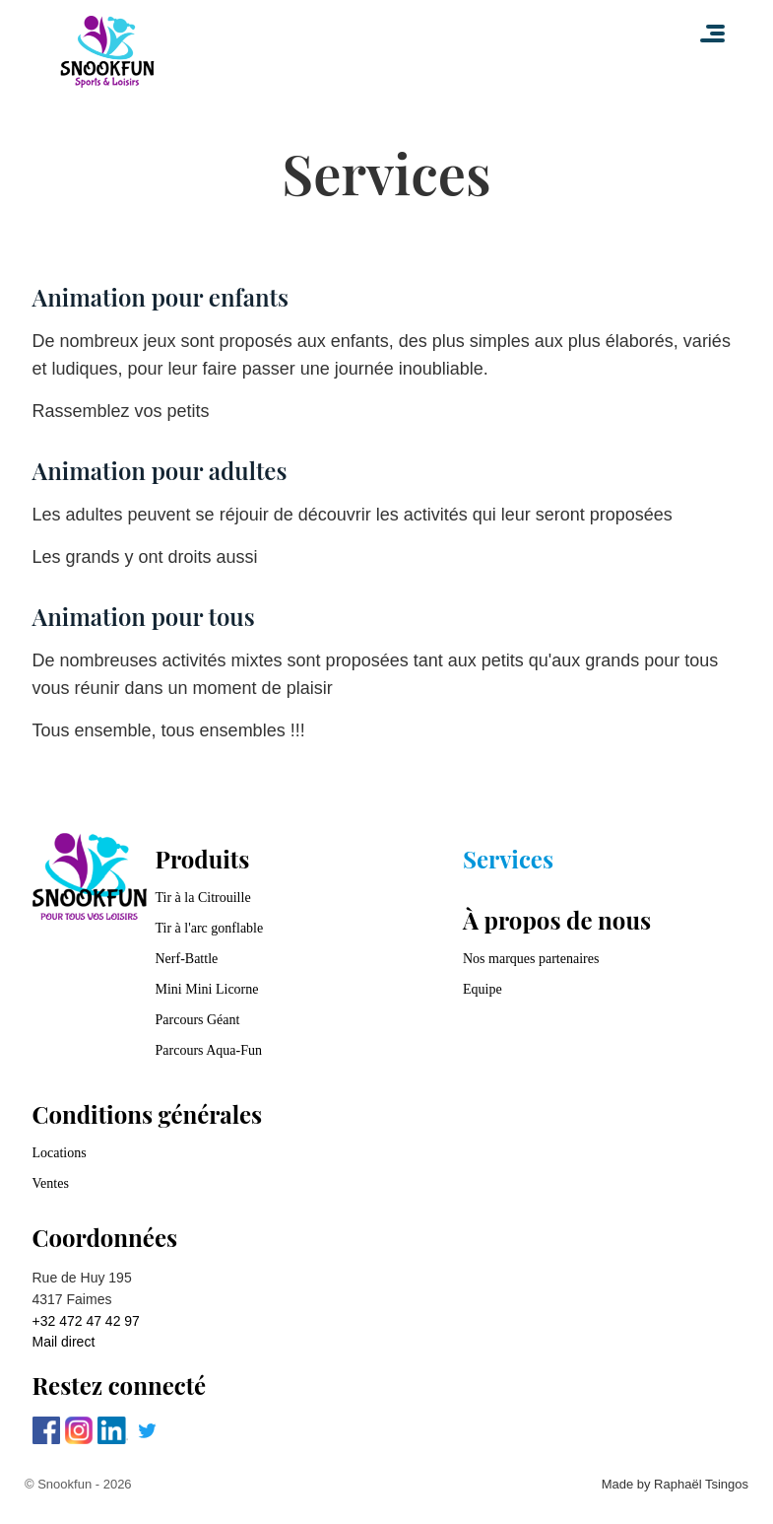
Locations (59, 1152)
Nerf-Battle (187, 958)
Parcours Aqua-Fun (209, 1050)
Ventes (50, 1183)
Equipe (482, 989)
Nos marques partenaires (531, 958)
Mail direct (64, 1342)
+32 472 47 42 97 (86, 1321)
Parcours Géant (198, 1019)
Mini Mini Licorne (207, 989)
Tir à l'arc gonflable (210, 928)
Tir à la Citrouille (203, 897)
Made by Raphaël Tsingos (675, 1484)
